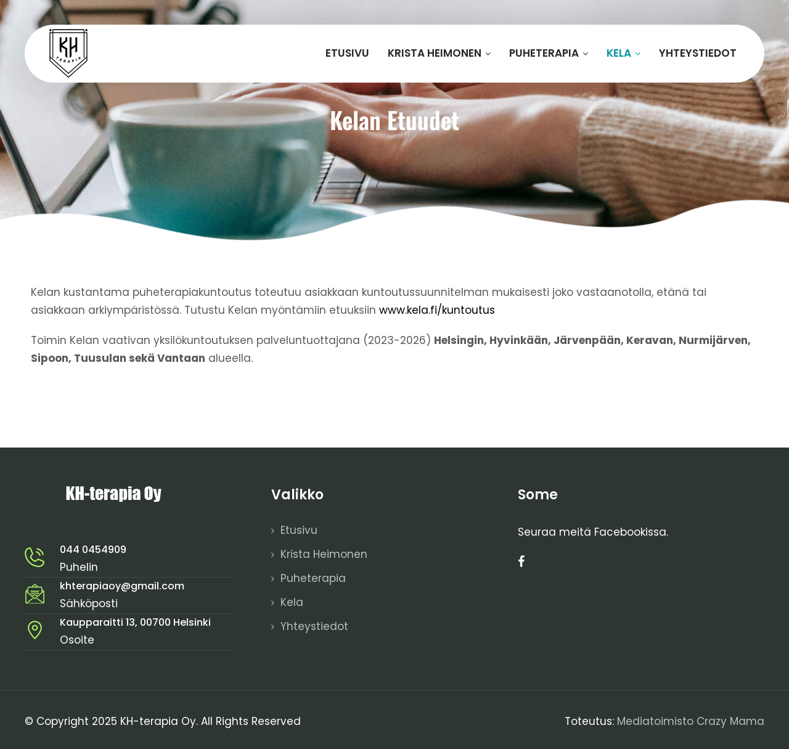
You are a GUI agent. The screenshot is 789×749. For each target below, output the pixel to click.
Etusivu (347, 53)
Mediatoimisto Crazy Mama (690, 721)
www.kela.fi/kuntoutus (437, 310)
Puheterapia (548, 53)
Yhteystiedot (698, 53)
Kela (623, 53)
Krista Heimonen (439, 53)
